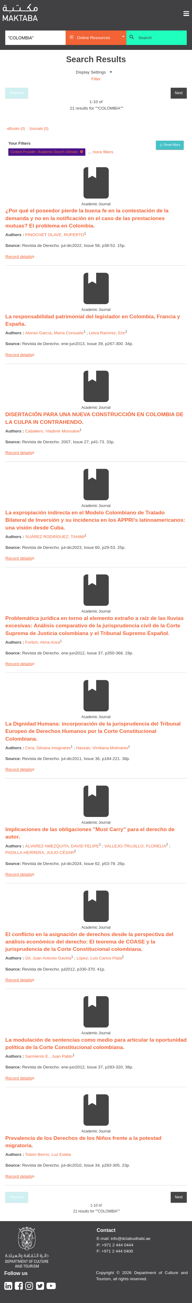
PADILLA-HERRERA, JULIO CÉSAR (39, 852)
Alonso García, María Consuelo (54, 333)
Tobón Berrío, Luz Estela (48, 1154)
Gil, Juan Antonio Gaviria (48, 958)
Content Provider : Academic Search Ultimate (47, 152)
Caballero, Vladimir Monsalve (52, 431)
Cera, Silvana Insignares (48, 748)
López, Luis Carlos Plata (99, 958)
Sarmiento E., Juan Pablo (49, 1056)
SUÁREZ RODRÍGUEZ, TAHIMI (55, 536)
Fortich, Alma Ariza (42, 642)
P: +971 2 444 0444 (114, 1245)
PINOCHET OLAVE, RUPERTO (54, 234)
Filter (95, 79)
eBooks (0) (16, 129)
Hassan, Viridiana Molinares (102, 748)
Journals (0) (38, 129)
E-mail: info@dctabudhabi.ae (123, 1238)
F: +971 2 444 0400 (114, 1251)
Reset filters (172, 145)
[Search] (35, 37)
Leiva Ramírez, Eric (107, 333)
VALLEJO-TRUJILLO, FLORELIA (135, 846)
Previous (17, 93)
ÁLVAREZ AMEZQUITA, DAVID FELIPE (62, 846)
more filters (102, 151)
